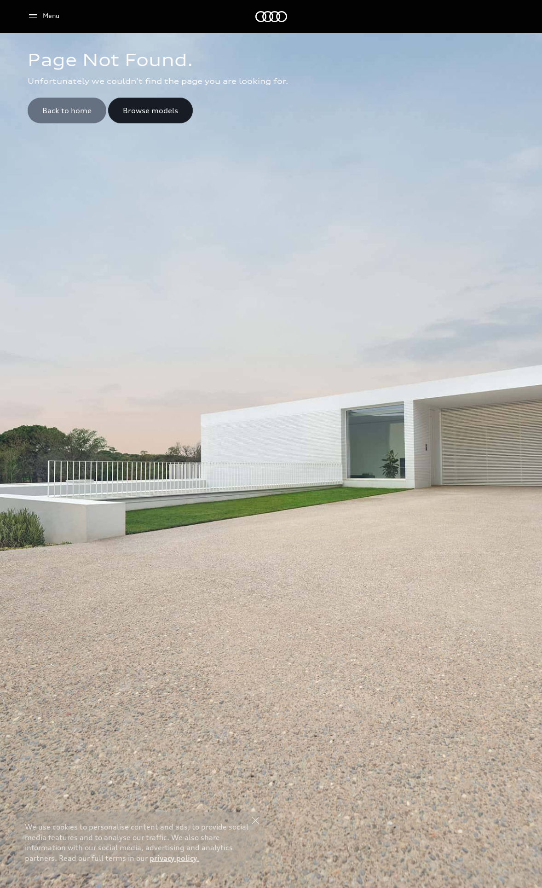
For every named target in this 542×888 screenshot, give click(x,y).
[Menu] (43, 16)
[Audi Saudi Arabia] (271, 16)
